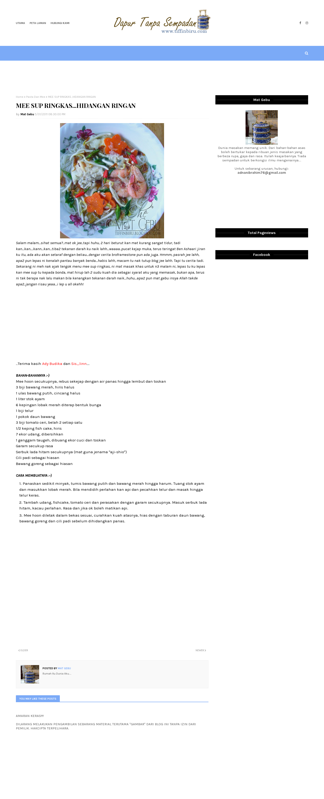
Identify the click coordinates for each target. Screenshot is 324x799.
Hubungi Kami (60, 23)
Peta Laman (38, 23)
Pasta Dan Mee (35, 96)
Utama (20, 23)
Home (19, 96)
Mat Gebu (27, 114)
